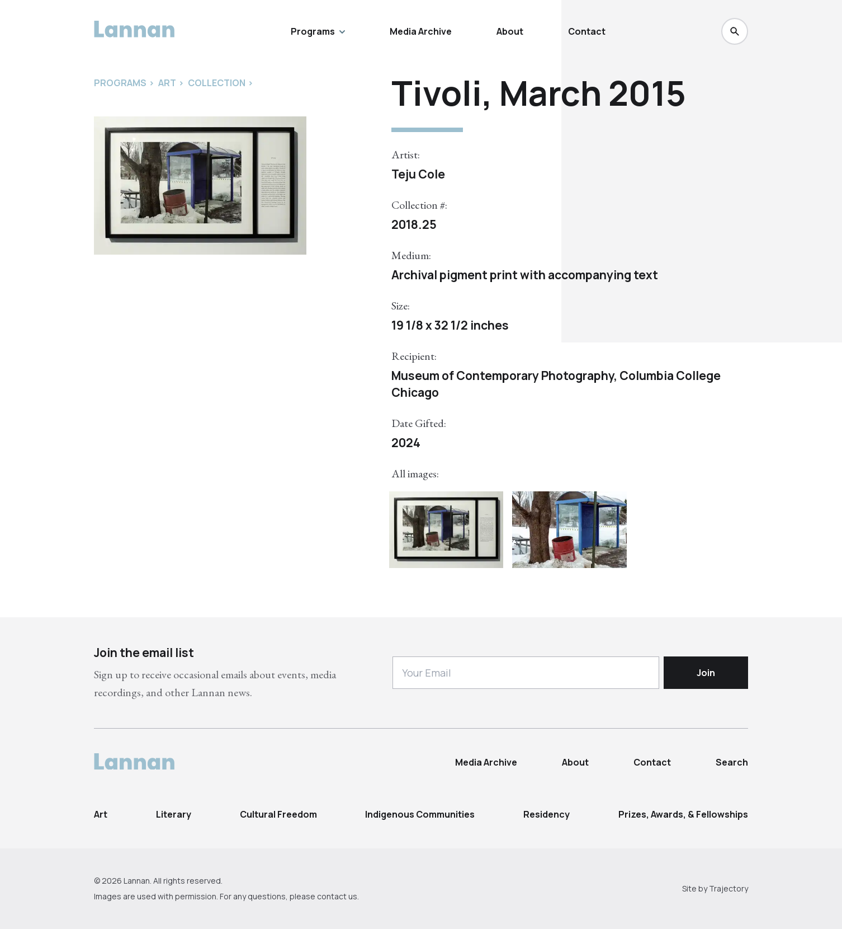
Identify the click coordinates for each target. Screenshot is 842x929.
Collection (216, 83)
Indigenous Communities (420, 814)
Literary (173, 814)
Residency (546, 814)
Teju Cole (418, 174)
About (509, 31)
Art (100, 814)
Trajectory (728, 888)
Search (732, 762)
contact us (337, 896)
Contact (587, 31)
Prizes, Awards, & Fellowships (683, 814)
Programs (318, 31)
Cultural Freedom (278, 814)
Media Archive (421, 31)
